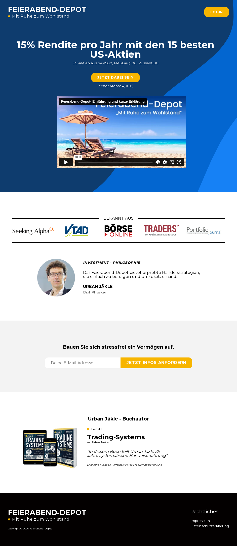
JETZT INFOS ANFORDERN (156, 362)
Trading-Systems (116, 437)
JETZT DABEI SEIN (115, 77)
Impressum (200, 521)
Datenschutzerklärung (209, 526)
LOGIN (216, 12)
